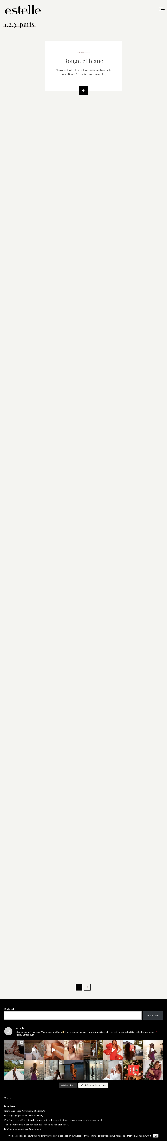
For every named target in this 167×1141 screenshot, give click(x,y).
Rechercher (10, 1009)
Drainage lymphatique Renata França (24, 1115)
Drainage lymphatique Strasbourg (22, 1129)
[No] (163, 1136)
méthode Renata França (37, 1124)
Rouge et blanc (83, 61)
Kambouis (9, 1110)
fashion (83, 52)
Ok (155, 1136)
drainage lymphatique (71, 1120)
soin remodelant (93, 1120)
